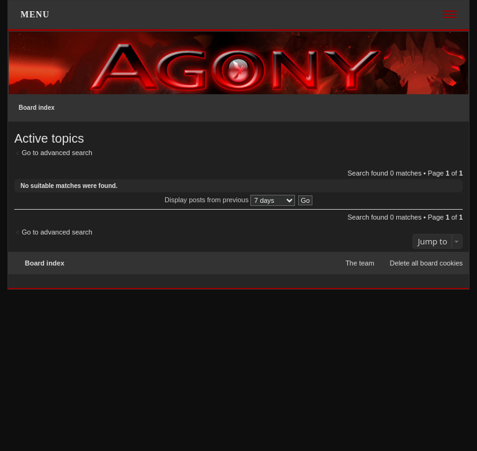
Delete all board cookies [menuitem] (426, 263)
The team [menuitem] (359, 263)
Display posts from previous (230, 199)
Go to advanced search (57, 152)
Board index (37, 107)
